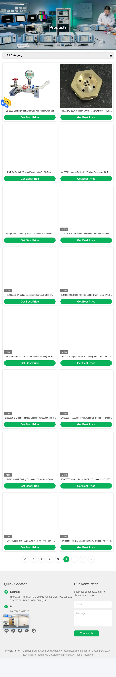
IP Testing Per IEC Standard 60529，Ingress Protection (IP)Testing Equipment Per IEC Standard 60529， (86, 559)
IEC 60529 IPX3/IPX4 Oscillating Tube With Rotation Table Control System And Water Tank (86, 241)
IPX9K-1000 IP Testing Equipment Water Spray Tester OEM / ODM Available (29, 495)
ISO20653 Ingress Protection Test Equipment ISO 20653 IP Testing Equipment (86, 495)
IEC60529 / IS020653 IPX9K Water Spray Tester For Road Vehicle (86, 432)
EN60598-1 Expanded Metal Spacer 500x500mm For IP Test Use (30, 432)
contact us (86, 652)
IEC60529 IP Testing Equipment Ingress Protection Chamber (29, 304)
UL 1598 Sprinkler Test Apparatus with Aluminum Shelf (30, 113)
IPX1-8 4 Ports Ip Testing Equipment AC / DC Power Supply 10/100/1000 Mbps (30, 177)
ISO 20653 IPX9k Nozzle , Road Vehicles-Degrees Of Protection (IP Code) (29, 368)
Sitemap (26, 669)
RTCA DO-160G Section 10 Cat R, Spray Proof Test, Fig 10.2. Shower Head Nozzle (86, 113)
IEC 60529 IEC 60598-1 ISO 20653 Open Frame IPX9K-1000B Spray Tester (86, 304)
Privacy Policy (12, 669)
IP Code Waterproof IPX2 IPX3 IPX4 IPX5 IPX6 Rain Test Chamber (29, 559)
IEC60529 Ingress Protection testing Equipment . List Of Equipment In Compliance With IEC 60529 (86, 368)
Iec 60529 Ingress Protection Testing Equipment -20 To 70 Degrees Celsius (86, 177)
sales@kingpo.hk (19, 641)
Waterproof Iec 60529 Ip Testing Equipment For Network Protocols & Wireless (30, 241)
